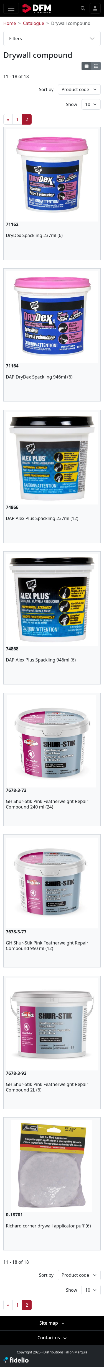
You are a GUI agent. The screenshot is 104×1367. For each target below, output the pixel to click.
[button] (82, 8)
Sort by (46, 89)
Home (9, 23)
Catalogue (33, 23)
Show (71, 104)
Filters (15, 38)
